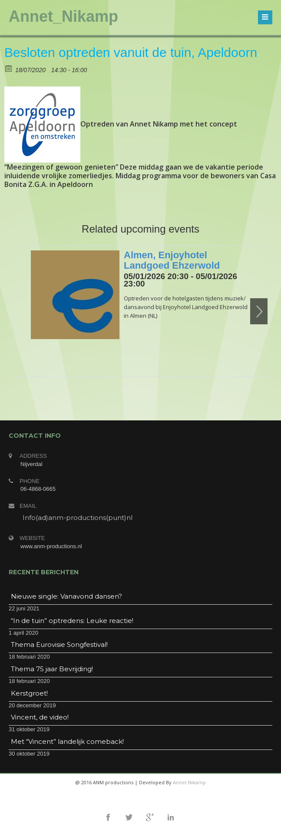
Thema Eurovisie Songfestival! (59, 644)
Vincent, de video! (40, 717)
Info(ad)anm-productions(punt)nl (77, 517)
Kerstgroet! (29, 693)
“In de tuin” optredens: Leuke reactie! (72, 620)
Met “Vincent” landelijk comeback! (67, 741)
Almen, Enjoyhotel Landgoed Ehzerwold (172, 260)
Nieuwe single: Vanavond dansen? (66, 596)
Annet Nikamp (189, 782)
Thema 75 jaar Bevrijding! (52, 669)
